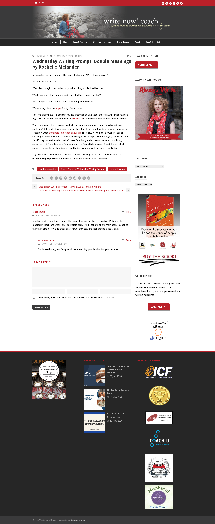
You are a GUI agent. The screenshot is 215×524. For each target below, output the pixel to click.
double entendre (47, 169)
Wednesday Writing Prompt (68, 55)
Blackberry (77, 118)
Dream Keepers (123, 42)
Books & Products (80, 42)
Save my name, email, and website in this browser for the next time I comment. (75, 301)
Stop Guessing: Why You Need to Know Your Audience (118, 369)
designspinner (78, 520)
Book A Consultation (154, 42)
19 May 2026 (116, 421)
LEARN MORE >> (159, 307)
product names (117, 169)
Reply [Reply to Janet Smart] (128, 212)
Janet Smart (38, 212)
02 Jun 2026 (116, 376)
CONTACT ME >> (146, 65)
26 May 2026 (116, 397)
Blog (65, 42)
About (137, 42)
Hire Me (54, 42)
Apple (58, 108)
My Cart (39, 3)
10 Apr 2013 (41, 55)
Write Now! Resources (102, 42)
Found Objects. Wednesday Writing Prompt (83, 169)
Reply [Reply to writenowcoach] (128, 240)
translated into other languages (65, 132)
